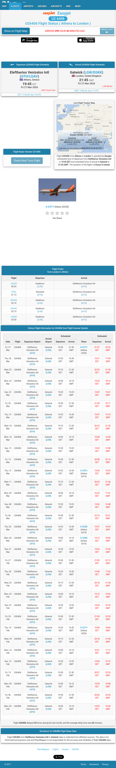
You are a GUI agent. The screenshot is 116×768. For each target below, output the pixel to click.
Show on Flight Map (15, 30)
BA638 (14, 300)
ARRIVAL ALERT (107, 30)
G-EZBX (83, 538)
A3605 (14, 283)
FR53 (14, 292)
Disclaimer (95, 764)
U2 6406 (58, 19)
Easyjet (64, 13)
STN (40, 295)
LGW (48, 350)
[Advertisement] (58, 52)
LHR (40, 286)
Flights (56, 749)
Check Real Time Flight (27, 160)
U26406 (75, 749)
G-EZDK (83, 526)
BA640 (14, 308)
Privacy (107, 764)
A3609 (14, 317)
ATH (84, 286)
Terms (85, 764)
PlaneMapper (43, 749)
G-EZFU (83, 470)
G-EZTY (50, 206)
